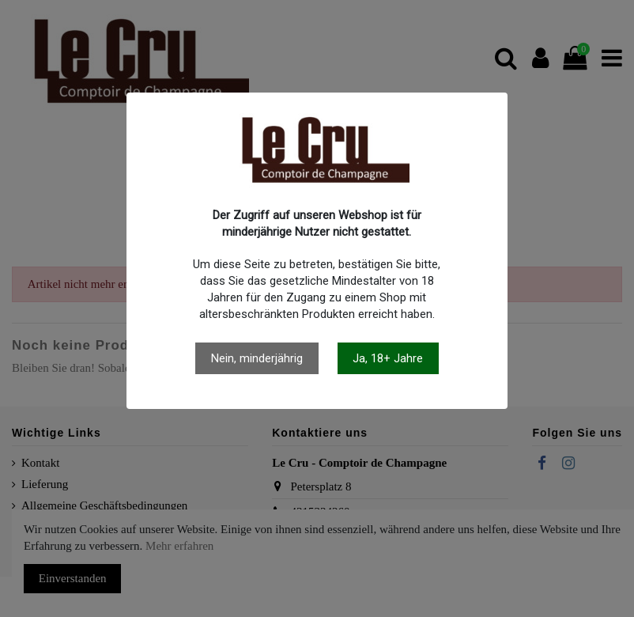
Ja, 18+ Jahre (388, 358)
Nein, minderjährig (257, 358)
